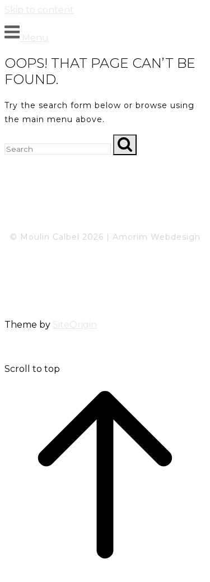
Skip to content (39, 9)
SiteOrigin (75, 324)
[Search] (125, 144)
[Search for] (57, 149)
